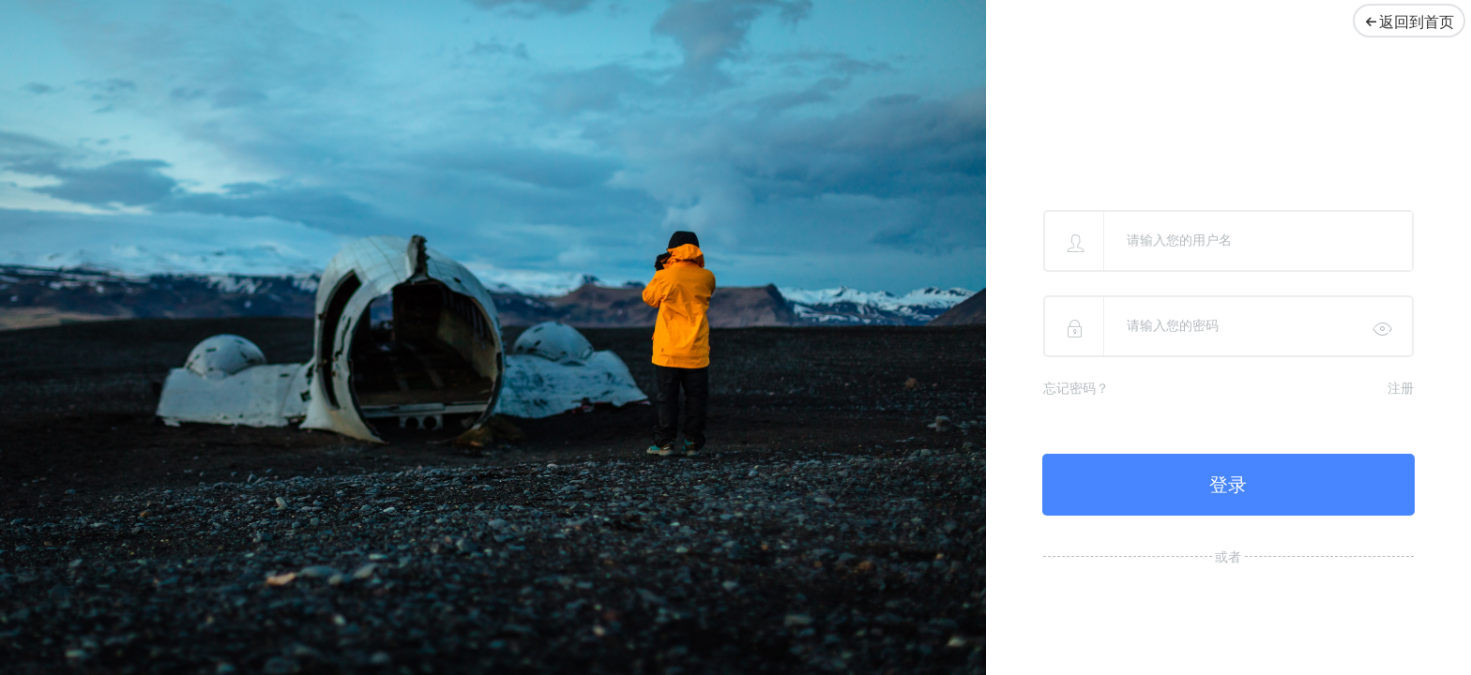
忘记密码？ (1076, 389)
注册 (1401, 389)
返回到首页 (1405, 22)
